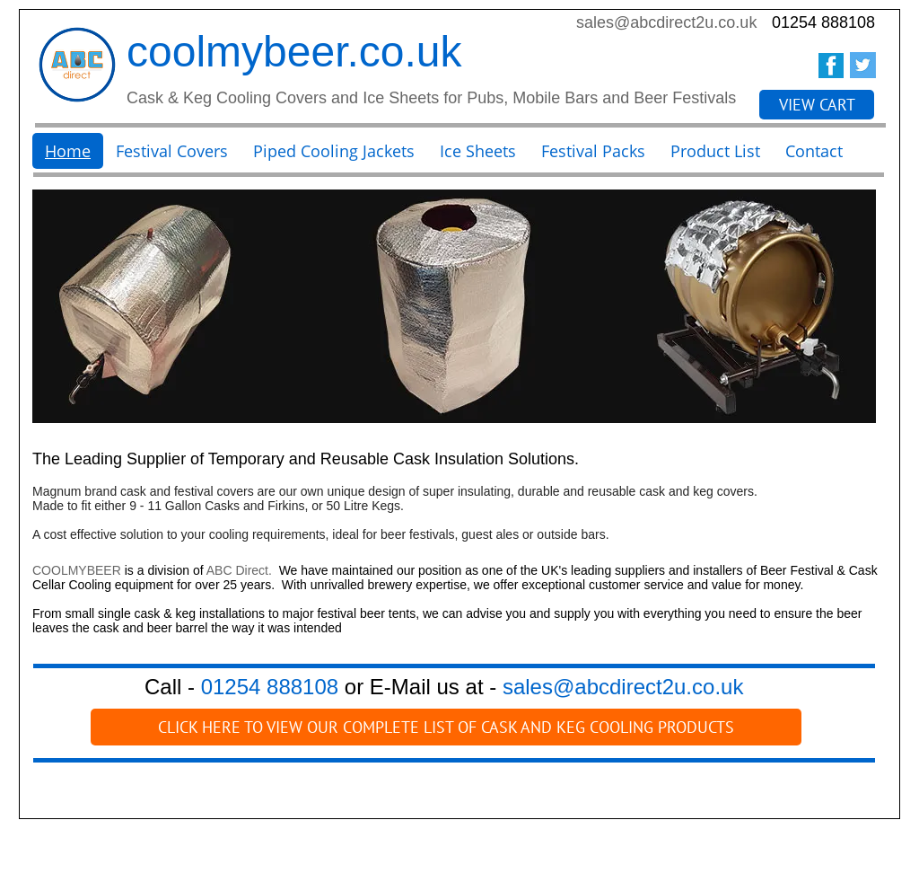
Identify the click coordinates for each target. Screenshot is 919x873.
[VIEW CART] (816, 104)
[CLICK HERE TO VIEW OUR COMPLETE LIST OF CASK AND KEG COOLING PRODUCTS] (446, 727)
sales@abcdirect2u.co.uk (666, 22)
